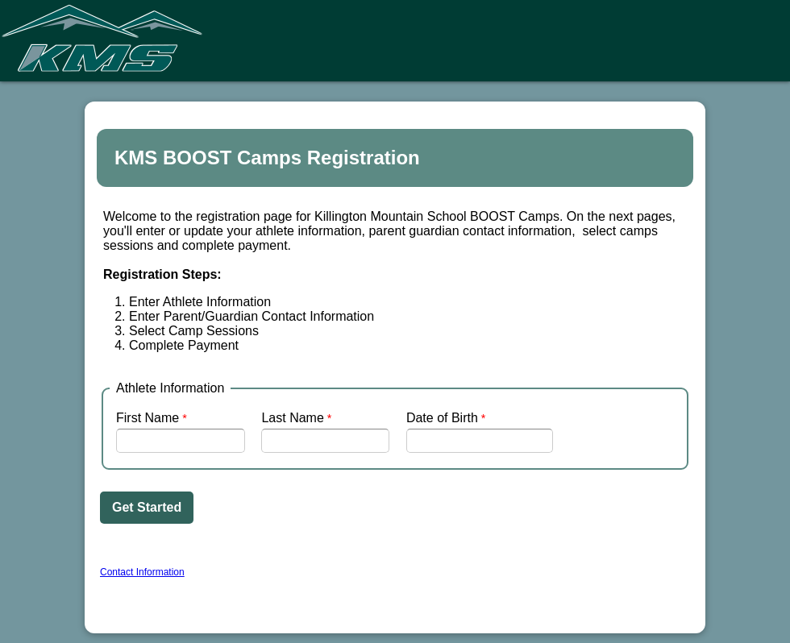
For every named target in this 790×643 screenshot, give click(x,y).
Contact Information (142, 572)
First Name (147, 418)
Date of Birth (442, 418)
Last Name (292, 418)
